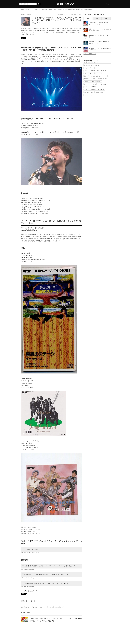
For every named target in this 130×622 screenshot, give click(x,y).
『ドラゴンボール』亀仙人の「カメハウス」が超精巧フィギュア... (100, 23)
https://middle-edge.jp (29, 569)
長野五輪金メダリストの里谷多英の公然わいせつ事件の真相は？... (100, 49)
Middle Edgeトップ (25, 9)
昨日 (88, 18)
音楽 (36, 9)
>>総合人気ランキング (90, 54)
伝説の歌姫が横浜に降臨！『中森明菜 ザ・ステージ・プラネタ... (99, 42)
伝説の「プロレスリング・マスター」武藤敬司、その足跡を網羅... (100, 29)
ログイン (107, 4)
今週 (97, 18)
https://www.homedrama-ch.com (31, 552)
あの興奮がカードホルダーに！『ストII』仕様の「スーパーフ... (99, 36)
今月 (106, 18)
